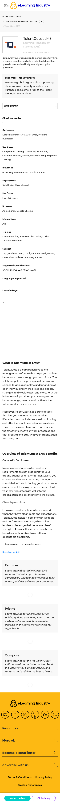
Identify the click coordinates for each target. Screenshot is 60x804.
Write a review (17, 798)
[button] (30, 552)
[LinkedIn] (25, 715)
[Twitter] (15, 715)
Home (5, 16)
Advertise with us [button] (30, 765)
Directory (15, 16)
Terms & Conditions (20, 777)
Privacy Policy (43, 777)
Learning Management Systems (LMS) (24, 21)
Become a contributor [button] (30, 753)
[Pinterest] (45, 715)
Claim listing (43, 798)
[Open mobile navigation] (6, 5)
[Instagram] (55, 715)
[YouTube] (35, 715)
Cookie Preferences (30, 784)
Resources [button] (30, 728)
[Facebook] (5, 715)
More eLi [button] (30, 740)
